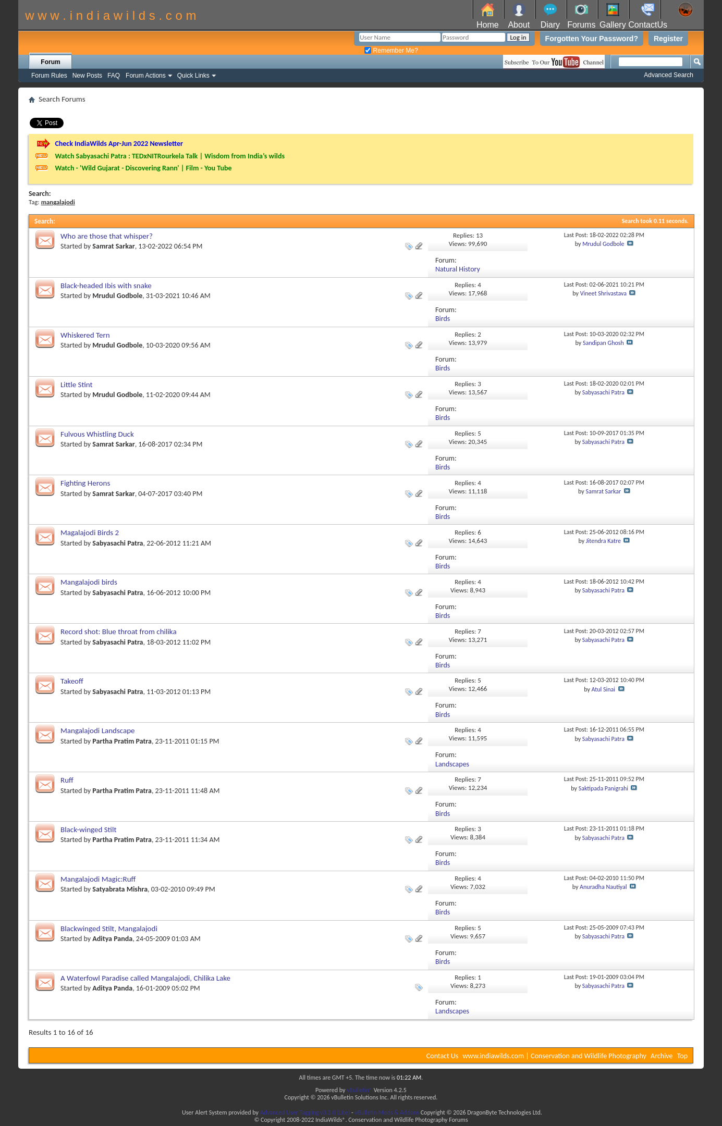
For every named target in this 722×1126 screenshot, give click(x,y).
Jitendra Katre (603, 541)
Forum (50, 62)
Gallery (612, 24)
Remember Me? (391, 50)
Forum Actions (146, 75)
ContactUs (647, 24)
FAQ (113, 75)
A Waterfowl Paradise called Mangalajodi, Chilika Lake (145, 978)
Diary (550, 24)
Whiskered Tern (85, 335)
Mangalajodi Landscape (97, 730)
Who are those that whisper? (106, 236)
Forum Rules (49, 75)
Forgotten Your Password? (591, 38)
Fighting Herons (85, 483)
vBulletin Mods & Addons (386, 1112)
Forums (581, 24)
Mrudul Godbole (603, 244)
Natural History (457, 269)
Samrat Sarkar (113, 246)
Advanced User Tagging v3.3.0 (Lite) (305, 1112)
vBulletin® (359, 1090)
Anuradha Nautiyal (603, 886)
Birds (442, 318)
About (519, 24)
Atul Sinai (604, 689)
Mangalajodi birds (88, 582)
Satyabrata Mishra (120, 889)
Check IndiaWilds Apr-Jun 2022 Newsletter (119, 143)
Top (682, 1055)
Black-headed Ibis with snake (106, 285)
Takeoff (71, 681)
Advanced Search (668, 75)
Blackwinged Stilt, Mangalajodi (108, 928)
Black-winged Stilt (88, 829)
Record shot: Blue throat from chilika (118, 631)
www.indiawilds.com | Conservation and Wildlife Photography (554, 1055)
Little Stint (76, 384)
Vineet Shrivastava (603, 293)
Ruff (67, 780)
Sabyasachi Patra (603, 392)
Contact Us (442, 1055)
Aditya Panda (112, 938)
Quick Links (193, 75)
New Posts (87, 75)
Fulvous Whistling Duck (97, 434)
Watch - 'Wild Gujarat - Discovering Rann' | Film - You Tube (143, 168)
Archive (661, 1055)
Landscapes (452, 764)
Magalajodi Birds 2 (89, 532)
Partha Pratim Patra (122, 741)
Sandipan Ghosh (603, 343)
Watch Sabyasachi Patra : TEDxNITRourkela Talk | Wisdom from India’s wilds (170, 156)
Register (668, 38)
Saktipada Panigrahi (603, 788)
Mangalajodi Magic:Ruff (98, 879)
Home (487, 24)
